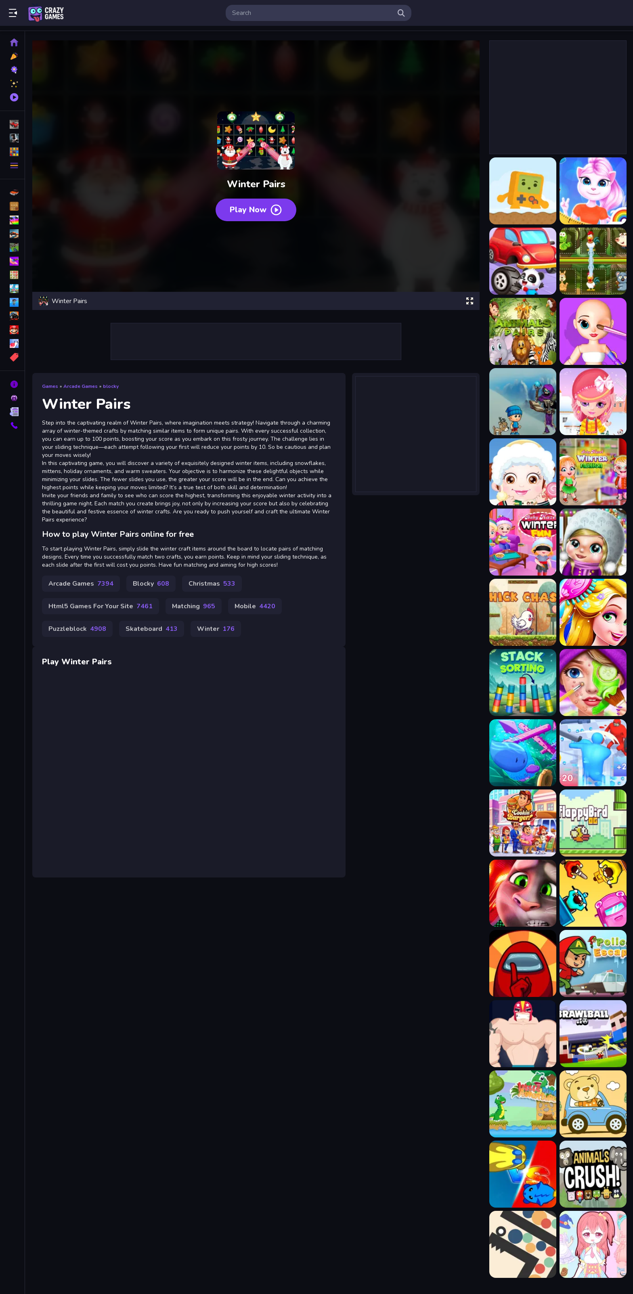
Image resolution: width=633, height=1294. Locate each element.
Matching (193, 606)
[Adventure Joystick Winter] (522, 190)
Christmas (212, 583)
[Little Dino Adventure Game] (522, 1103)
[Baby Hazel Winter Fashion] (593, 471)
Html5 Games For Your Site (100, 606)
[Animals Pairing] (593, 261)
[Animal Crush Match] (593, 1174)
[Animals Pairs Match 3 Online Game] (522, 331)
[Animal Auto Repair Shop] (522, 261)
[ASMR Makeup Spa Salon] (593, 682)
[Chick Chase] (522, 612)
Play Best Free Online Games (45, 13)
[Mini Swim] (522, 752)
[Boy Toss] (522, 1033)
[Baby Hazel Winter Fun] (522, 542)
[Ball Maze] (522, 1244)
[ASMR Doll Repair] (593, 331)
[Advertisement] (256, 341)
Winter (216, 629)
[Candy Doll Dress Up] (593, 1244)
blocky (111, 386)
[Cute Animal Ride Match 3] (593, 1103)
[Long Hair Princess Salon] (593, 612)
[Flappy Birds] (593, 822)
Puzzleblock (77, 629)
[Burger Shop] (522, 822)
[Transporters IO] (593, 893)
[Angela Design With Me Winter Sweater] (593, 190)
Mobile (255, 606)
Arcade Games (80, 386)
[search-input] (312, 13)
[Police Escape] (593, 963)
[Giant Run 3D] (593, 752)
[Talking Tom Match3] (522, 893)
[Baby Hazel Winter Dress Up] (522, 471)
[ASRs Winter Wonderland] (522, 401)
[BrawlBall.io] (593, 1033)
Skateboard (152, 629)
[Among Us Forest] (522, 963)
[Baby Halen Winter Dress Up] (593, 401)
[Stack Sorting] (522, 682)
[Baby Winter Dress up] (593, 542)
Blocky (151, 583)
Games (50, 386)
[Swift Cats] (522, 1174)
